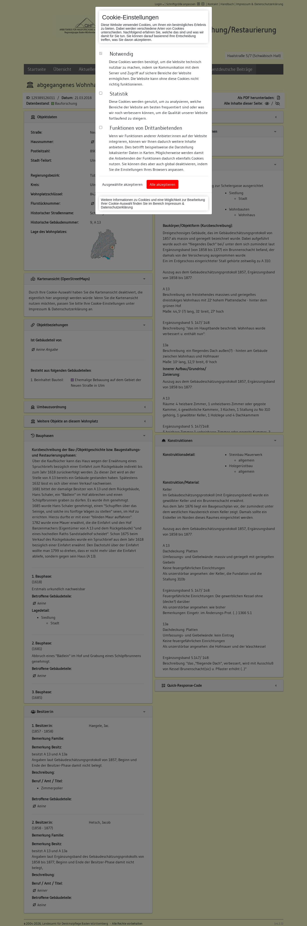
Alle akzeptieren (162, 184)
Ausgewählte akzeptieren (122, 184)
